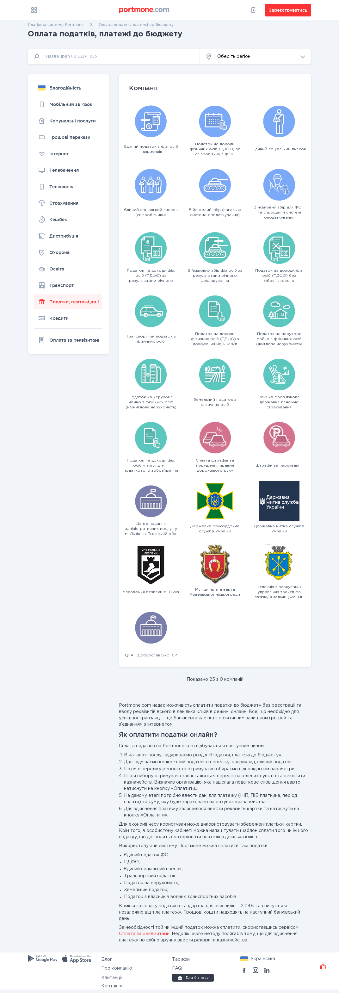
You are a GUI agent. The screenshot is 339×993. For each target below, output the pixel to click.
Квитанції (111, 978)
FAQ (177, 968)
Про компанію (116, 968)
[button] (255, 56)
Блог (106, 959)
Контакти (112, 986)
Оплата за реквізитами (144, 934)
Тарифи (181, 959)
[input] (114, 56)
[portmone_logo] (144, 10)
